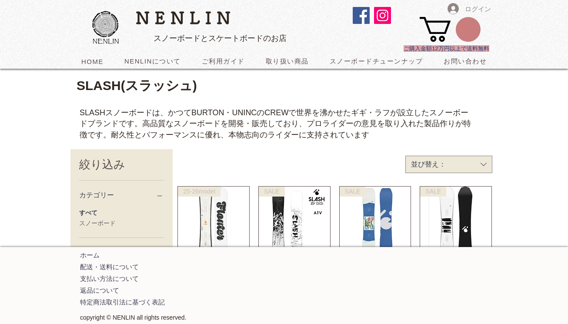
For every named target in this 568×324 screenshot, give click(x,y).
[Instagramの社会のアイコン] (382, 15)
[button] (450, 29)
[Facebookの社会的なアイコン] (361, 15)
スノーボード (97, 222)
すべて (88, 212)
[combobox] (448, 164)
